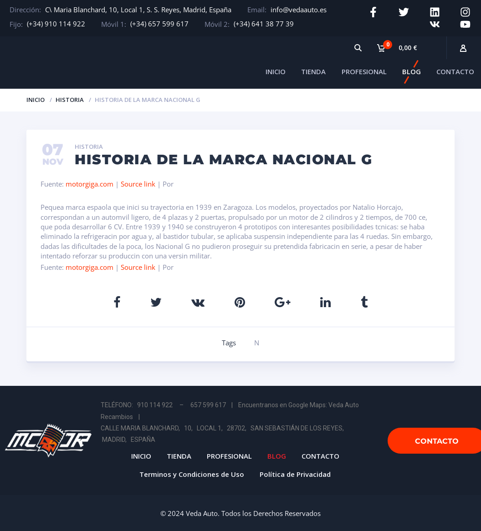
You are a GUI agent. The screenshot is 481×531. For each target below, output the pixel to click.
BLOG (411, 69)
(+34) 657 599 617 (159, 23)
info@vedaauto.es (299, 9)
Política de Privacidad (295, 472)
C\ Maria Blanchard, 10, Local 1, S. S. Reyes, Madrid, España (138, 9)
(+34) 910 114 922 (56, 23)
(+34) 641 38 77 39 (264, 23)
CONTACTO (455, 69)
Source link (139, 182)
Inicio (35, 98)
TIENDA (313, 69)
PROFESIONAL (364, 69)
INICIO (276, 69)
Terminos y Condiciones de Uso (191, 472)
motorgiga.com (89, 182)
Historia (70, 98)
